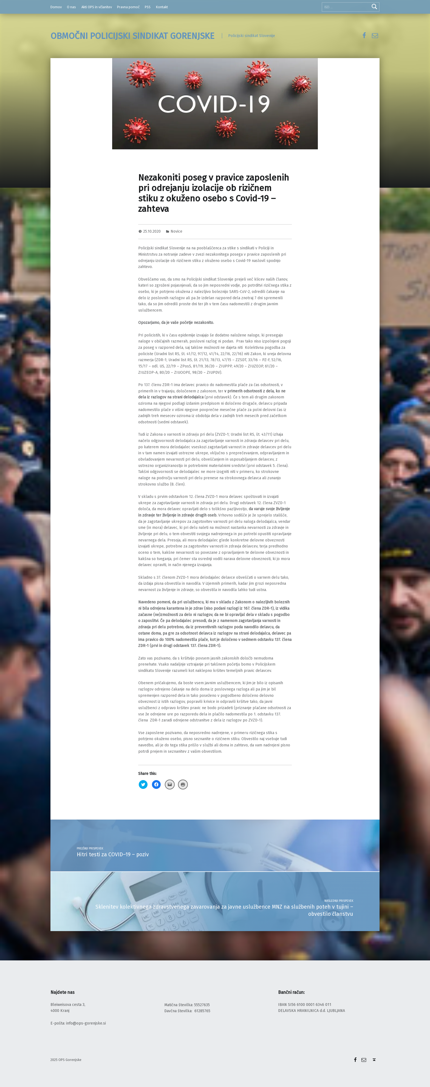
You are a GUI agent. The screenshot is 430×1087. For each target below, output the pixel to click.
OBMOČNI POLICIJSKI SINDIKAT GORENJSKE (132, 36)
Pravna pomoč (128, 7)
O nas (71, 7)
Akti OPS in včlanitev (96, 7)
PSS (148, 7)
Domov (56, 7)
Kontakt (162, 7)
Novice (176, 231)
